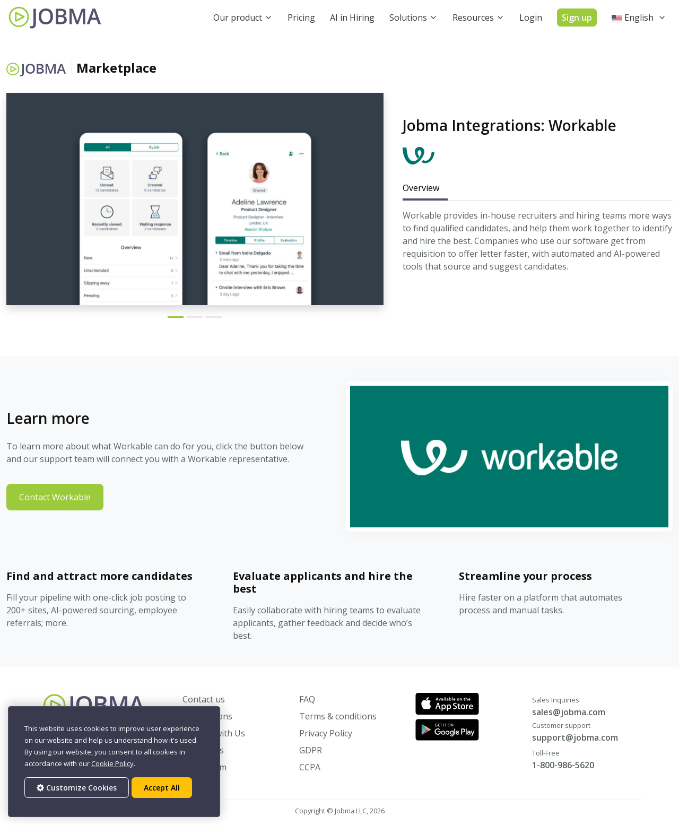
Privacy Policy (325, 733)
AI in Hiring (352, 17)
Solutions (408, 17)
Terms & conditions (338, 716)
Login (530, 17)
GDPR (310, 750)
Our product (237, 17)
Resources (473, 17)
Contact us (203, 699)
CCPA (309, 767)
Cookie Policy (112, 763)
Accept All (162, 788)
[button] (639, 17)
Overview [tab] (421, 188)
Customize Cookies (77, 788)
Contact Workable (55, 497)
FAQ (307, 699)
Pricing (301, 17)
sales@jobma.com (568, 712)
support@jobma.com (575, 737)
